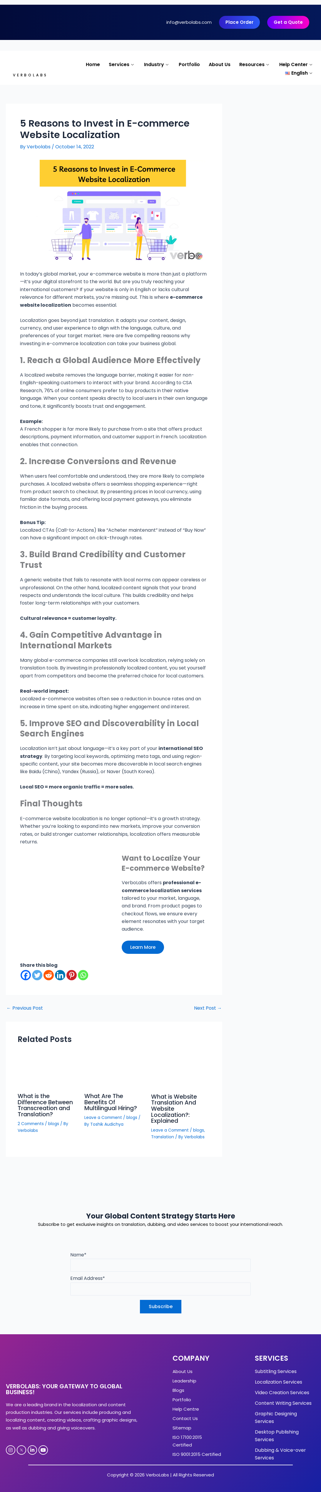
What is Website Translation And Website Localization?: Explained (174, 1108)
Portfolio (189, 64)
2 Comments (31, 1123)
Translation (162, 1136)
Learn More (144, 947)
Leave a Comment (103, 1117)
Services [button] (122, 64)
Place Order (239, 22)
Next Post (208, 1008)
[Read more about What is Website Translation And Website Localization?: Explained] (180, 1071)
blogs (54, 1123)
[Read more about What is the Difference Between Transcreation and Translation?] (47, 1071)
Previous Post (24, 1008)
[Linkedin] (60, 975)
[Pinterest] (71, 975)
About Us (219, 64)
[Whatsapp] (83, 975)
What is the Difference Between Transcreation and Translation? (45, 1105)
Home (93, 64)
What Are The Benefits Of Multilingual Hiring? (112, 1102)
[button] (299, 72)
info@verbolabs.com (189, 22)
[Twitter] (37, 975)
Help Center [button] (296, 64)
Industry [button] (157, 64)
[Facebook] (26, 975)
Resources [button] (254, 64)
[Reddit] (49, 975)
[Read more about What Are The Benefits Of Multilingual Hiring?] (114, 1071)
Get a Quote (288, 22)
